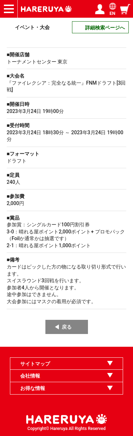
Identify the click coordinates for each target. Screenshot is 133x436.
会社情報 (30, 376)
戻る (67, 327)
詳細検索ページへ (105, 27)
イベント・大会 (32, 27)
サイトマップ (35, 364)
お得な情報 (32, 388)
